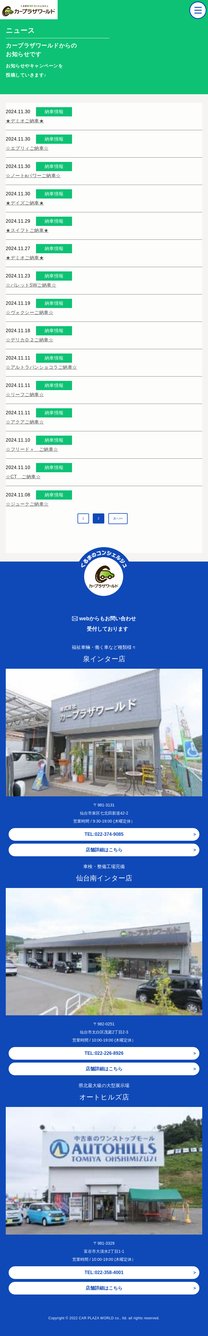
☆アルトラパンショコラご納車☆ (41, 367)
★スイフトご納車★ (27, 230)
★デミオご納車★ (25, 120)
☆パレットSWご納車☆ (31, 285)
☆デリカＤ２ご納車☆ (29, 339)
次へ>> (118, 518)
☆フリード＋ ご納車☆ (32, 449)
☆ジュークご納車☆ (27, 504)
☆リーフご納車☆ (25, 394)
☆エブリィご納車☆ (27, 148)
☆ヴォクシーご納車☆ (29, 312)
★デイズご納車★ (25, 203)
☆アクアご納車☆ (25, 421)
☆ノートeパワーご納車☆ (33, 175)
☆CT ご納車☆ (23, 476)
